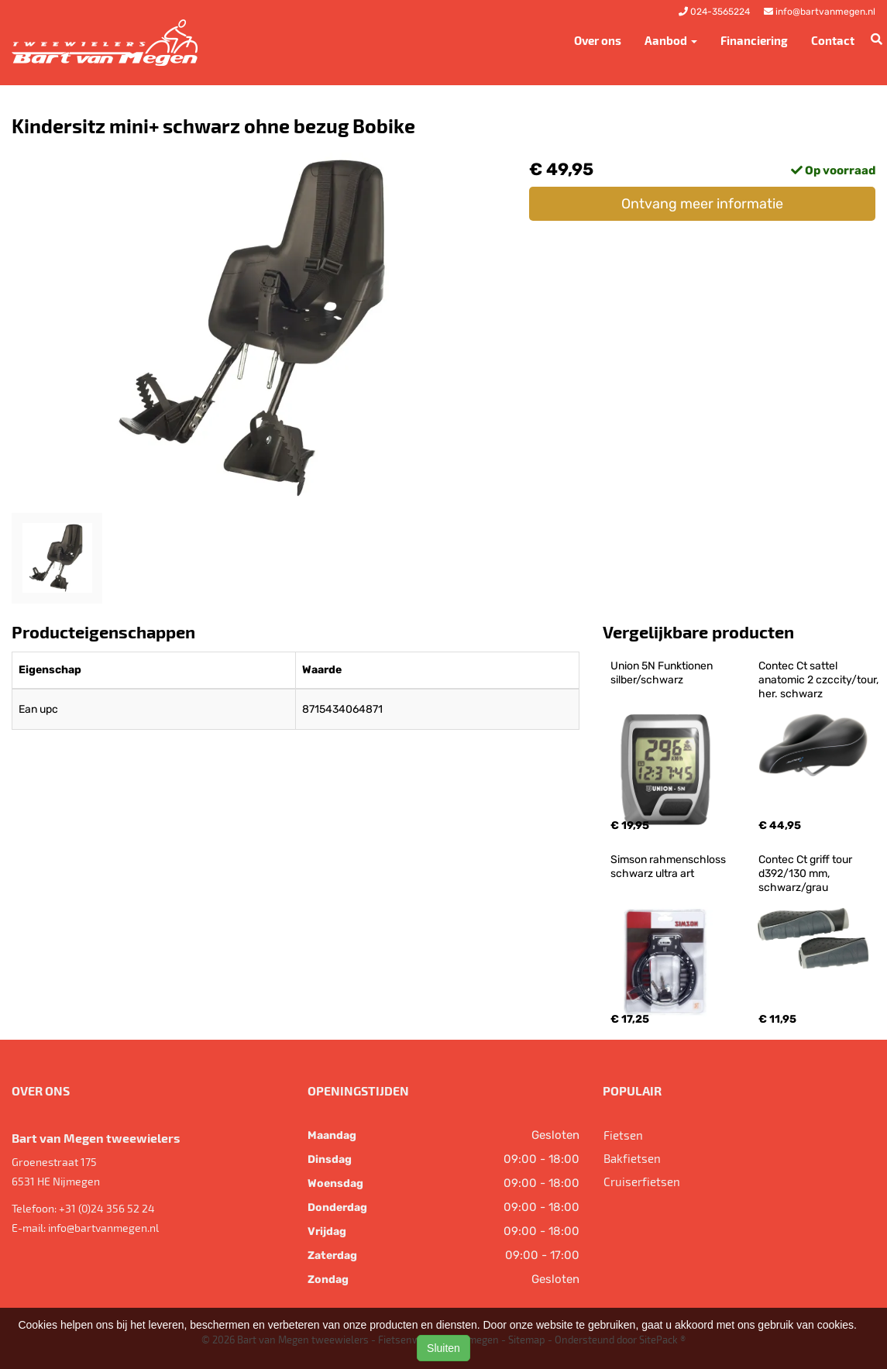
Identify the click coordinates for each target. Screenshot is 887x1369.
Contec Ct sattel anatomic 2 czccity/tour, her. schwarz (819, 679)
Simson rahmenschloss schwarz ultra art (669, 866)
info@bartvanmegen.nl (103, 1227)
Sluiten (443, 1348)
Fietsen (623, 1135)
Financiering (754, 40)
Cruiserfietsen (641, 1181)
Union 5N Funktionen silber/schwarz (662, 672)
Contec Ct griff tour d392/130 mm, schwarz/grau (806, 873)
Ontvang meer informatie (702, 203)
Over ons (597, 40)
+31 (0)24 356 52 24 (107, 1208)
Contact (832, 40)
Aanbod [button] (671, 40)
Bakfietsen (632, 1158)
